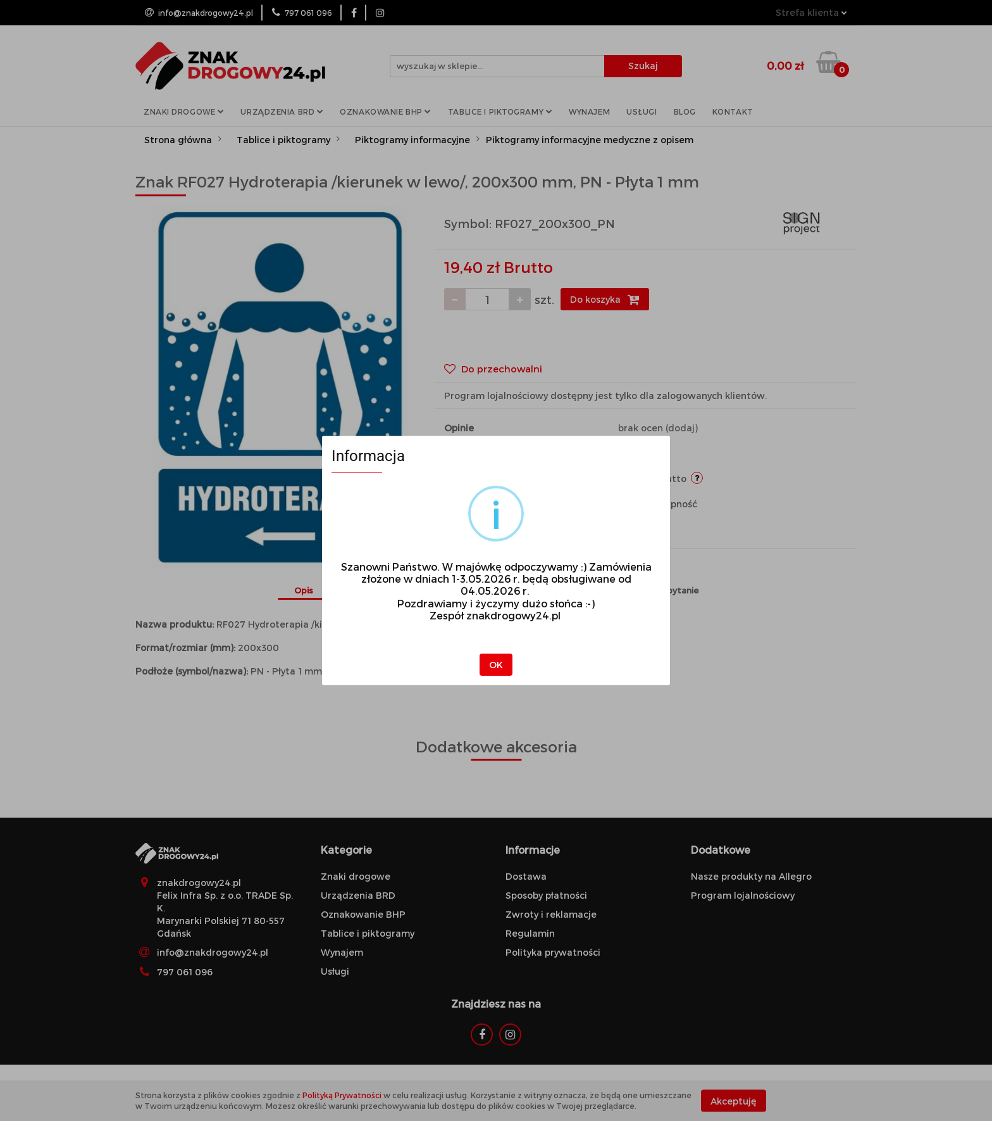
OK (496, 664)
